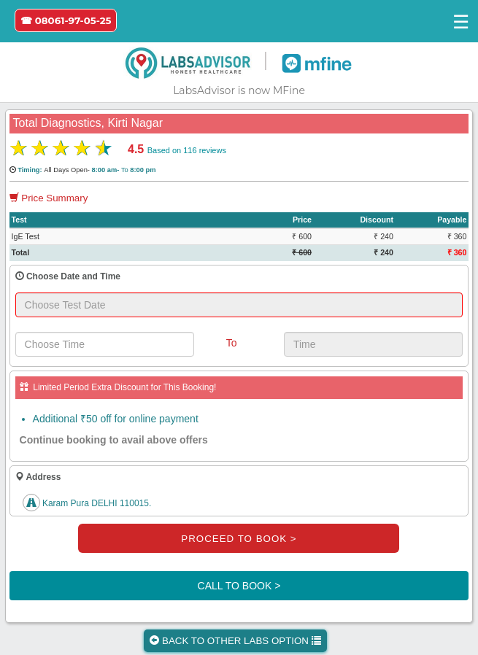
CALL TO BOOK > (239, 586)
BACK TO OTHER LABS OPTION (235, 640)
